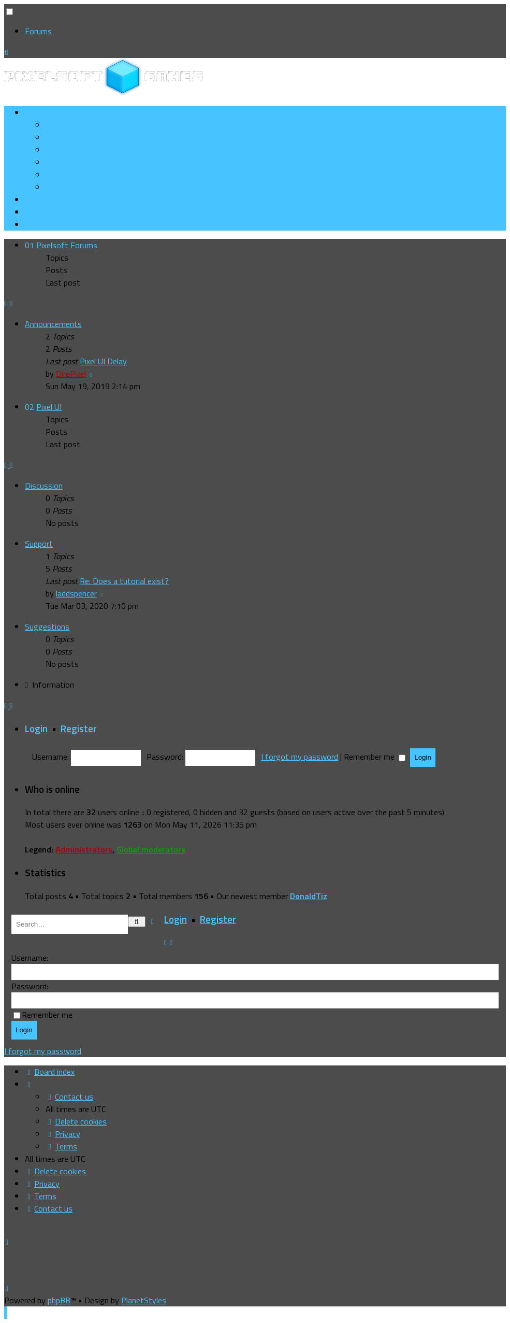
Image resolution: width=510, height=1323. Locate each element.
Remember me (374, 756)
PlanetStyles (143, 1300)
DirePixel (71, 373)
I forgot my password (299, 756)
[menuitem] (84, 137)
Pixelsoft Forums (66, 245)
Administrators (83, 849)
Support (39, 543)
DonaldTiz (308, 896)
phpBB (59, 1300)
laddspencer (76, 593)
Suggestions (47, 626)
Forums (38, 31)
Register (79, 728)
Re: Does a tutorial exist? (124, 581)
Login (36, 728)
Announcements (53, 324)
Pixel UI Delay (103, 361)
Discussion (44, 485)
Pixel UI (49, 407)
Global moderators (150, 849)
